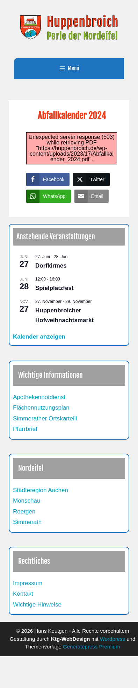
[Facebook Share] (48, 179)
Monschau (26, 500)
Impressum (27, 583)
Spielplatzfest (54, 288)
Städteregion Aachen (40, 490)
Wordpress (112, 639)
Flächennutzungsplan (41, 407)
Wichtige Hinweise (37, 604)
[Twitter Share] (91, 179)
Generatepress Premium (91, 647)
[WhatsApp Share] (48, 196)
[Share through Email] (91, 196)
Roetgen (24, 511)
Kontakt (23, 593)
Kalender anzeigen (39, 336)
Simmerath (27, 522)
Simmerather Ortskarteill (45, 418)
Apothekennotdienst (39, 397)
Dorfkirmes (51, 265)
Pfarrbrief (25, 429)
